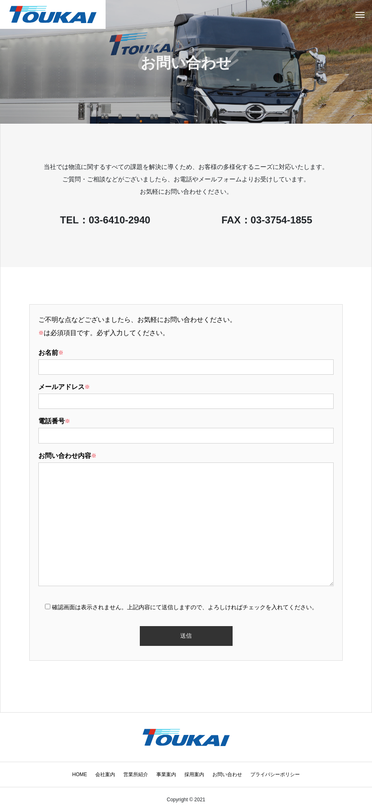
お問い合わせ (227, 774)
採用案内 (194, 774)
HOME (79, 774)
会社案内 (105, 774)
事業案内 (166, 774)
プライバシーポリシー (275, 774)
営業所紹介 (135, 774)
